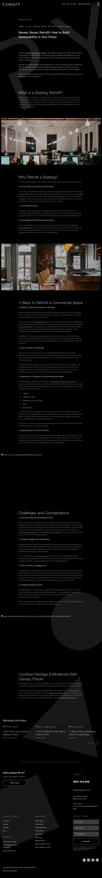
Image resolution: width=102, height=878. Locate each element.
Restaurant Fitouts (41, 827)
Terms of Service (78, 849)
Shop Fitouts (39, 824)
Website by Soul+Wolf (10, 871)
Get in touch (14, 783)
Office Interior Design (10, 841)
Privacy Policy (87, 848)
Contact (5, 824)
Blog (4, 831)
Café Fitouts (39, 834)
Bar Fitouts (38, 837)
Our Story (6, 821)
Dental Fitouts (39, 831)
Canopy (11, 4)
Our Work (6, 827)
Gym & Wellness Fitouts (42, 847)
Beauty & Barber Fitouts (43, 844)
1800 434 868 (81, 782)
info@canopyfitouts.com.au (81, 790)
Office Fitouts (39, 821)
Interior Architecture (9, 851)
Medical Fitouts (40, 840)
